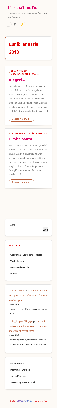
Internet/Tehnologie (20, 370)
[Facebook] (14, 24)
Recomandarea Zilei (19, 267)
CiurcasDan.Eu (22, 7)
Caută (12, 224)
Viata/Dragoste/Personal (22, 382)
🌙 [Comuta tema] (21, 24)
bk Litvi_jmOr (16, 290)
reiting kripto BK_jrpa (21, 321)
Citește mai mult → (22, 119)
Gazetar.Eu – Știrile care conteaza (26, 255)
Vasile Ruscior (17, 261)
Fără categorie (17, 363)
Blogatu (14, 274)
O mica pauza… (22, 139)
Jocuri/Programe (18, 376)
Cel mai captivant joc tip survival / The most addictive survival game (28, 295)
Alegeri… (17, 80)
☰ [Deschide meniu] (8, 24)
